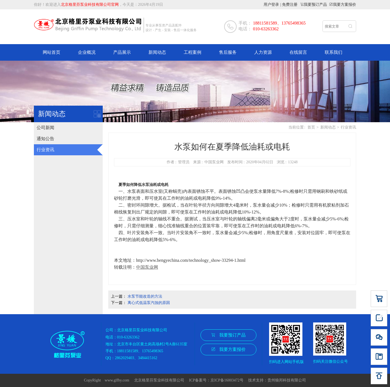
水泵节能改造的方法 (145, 296)
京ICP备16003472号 (228, 380)
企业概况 (87, 52)
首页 (311, 127)
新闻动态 (157, 52)
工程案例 (192, 52)
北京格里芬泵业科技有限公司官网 (90, 4)
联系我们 (333, 52)
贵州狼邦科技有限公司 (286, 380)
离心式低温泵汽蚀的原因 (149, 303)
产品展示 (122, 52)
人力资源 (263, 52)
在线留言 (298, 52)
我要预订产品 (315, 4)
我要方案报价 (344, 4)
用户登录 (271, 4)
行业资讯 (45, 149)
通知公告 (45, 138)
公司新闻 (45, 127)
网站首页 (51, 52)
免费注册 (289, 4)
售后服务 (228, 52)
